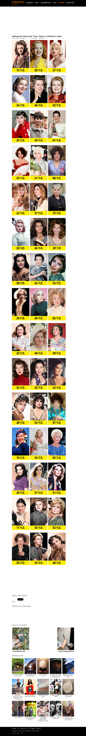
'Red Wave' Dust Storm (43, 696)
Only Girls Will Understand (68, 696)
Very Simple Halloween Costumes (30, 696)
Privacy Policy (35, 731)
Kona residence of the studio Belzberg (30, 675)
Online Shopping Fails (66, 651)
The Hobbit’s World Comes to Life (18, 675)
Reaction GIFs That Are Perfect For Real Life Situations (55, 676)
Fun (54, 3)
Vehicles (70, 3)
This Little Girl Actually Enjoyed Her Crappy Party (68, 718)
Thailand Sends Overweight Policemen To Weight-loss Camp (43, 719)
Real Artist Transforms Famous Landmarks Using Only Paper (18, 697)
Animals (29, 3)
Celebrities (46, 3)
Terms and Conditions (25, 731)
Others (61, 3)
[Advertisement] (43, 21)
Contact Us (15, 731)
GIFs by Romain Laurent (43, 675)
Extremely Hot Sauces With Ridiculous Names (30, 718)
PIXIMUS (18, 2)
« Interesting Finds (18, 651)
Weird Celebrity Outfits (55, 696)
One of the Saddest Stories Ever (55, 718)
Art (37, 3)
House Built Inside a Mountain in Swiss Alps (68, 676)
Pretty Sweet (17, 717)
